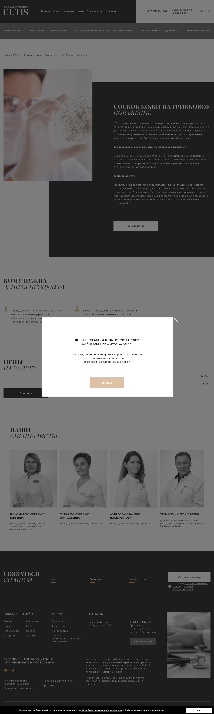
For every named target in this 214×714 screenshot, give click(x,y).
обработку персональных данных (101, 710)
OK (199, 710)
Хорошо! (107, 382)
